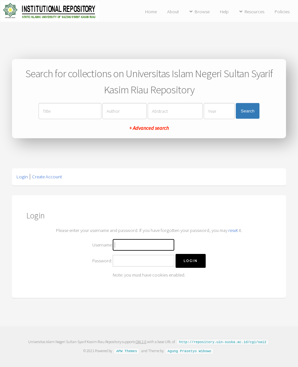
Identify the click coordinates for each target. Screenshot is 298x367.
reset (233, 230)
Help (224, 12)
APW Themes (126, 350)
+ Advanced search (149, 127)
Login (22, 177)
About (173, 12)
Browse (202, 12)
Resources (254, 12)
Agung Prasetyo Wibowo (189, 350)
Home (151, 12)
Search (247, 111)
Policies (282, 12)
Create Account (47, 177)
